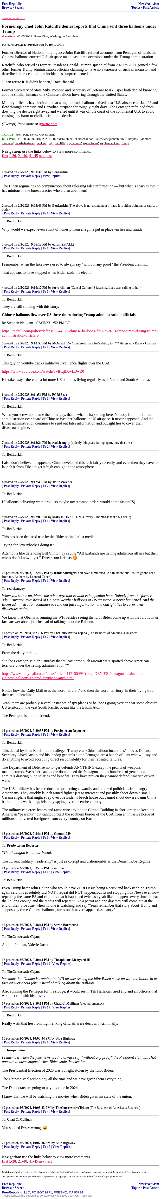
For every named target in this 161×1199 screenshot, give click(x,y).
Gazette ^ (8, 36)
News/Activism (148, 4)
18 (3, 1038)
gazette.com (48, 124)
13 (3, 834)
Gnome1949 (62, 834)
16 (3, 960)
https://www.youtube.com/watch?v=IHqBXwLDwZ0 (43, 371)
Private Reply (30, 176)
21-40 (22, 156)
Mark (56, 517)
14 (3, 868)
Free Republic (12, 4)
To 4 (46, 1111)
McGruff (58, 343)
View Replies (52, 176)
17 (3, 1003)
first (5, 156)
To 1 (46, 213)
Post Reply (11, 176)
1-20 (12, 156)
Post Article (151, 7)
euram (56, 244)
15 (3, 925)
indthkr (59, 868)
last (49, 156)
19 (3, 1108)
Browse (7, 7)
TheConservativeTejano (70, 633)
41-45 (33, 156)
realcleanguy (61, 443)
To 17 (46, 1147)
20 (3, 1143)
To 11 (46, 964)
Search (19, 7)
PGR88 (57, 395)
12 (3, 731)
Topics (135, 7)
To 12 (46, 872)
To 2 (46, 446)
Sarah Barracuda (66, 925)
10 (3, 573)
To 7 (46, 637)
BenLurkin (60, 172)
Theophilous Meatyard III (72, 960)
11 (3, 633)
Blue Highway (65, 1038)
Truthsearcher (62, 482)
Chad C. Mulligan (66, 1003)
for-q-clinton (61, 287)
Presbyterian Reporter (69, 731)
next (42, 156)
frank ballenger (65, 573)
